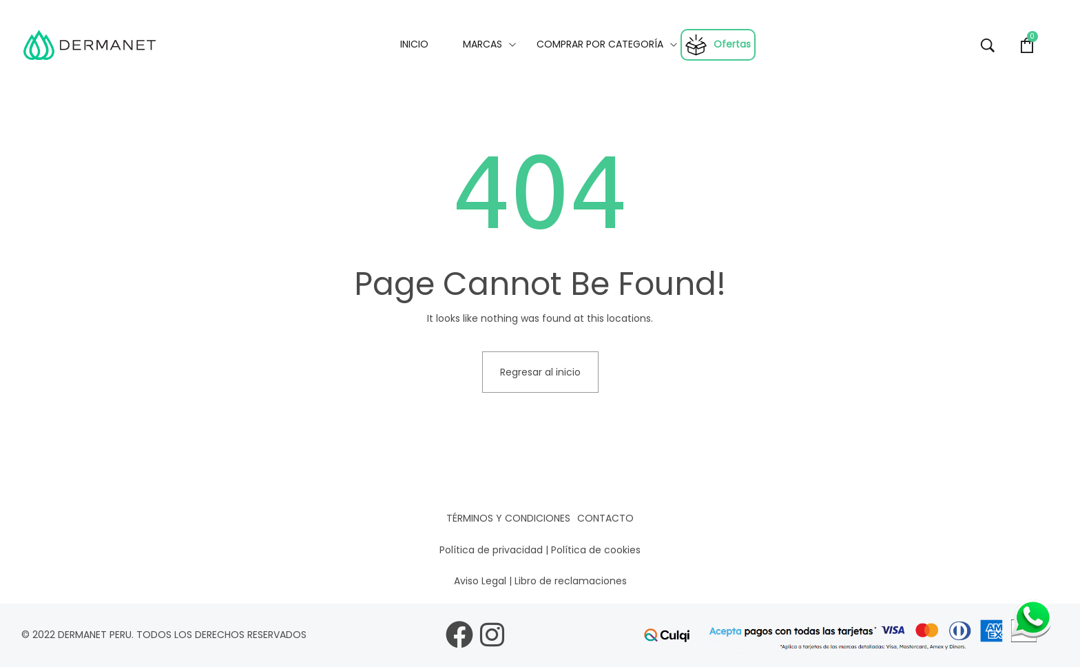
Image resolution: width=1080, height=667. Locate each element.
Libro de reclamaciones (571, 581)
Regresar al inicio (540, 372)
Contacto (605, 518)
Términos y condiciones (508, 518)
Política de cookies (596, 550)
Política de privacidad (491, 550)
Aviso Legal (480, 581)
